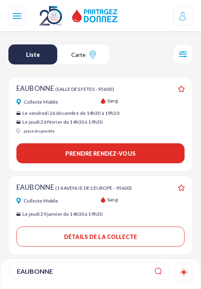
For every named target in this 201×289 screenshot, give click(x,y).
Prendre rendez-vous (100, 153)
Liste (33, 54)
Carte (83, 54)
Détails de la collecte (100, 236)
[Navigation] (17, 16)
